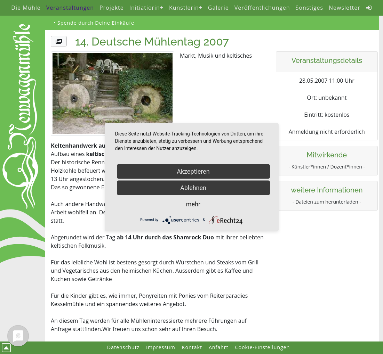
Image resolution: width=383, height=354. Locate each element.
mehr (193, 203)
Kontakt (192, 347)
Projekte (111, 7)
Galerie (218, 7)
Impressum (160, 347)
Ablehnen (193, 187)
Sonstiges (310, 7)
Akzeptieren (193, 171)
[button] (58, 41)
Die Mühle (25, 7)
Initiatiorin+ (146, 7)
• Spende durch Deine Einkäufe (94, 22)
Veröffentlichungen (262, 7)
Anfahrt (219, 347)
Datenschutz (123, 347)
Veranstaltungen (70, 7)
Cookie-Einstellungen (262, 347)
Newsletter (344, 7)
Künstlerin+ (185, 7)
